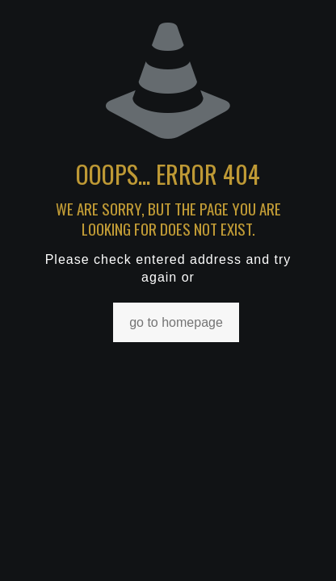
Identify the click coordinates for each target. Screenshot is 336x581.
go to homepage (176, 322)
